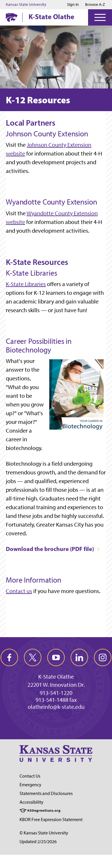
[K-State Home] (12, 17)
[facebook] (9, 657)
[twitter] (32, 657)
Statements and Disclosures (46, 793)
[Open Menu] (100, 17)
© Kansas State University (44, 833)
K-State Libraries (26, 284)
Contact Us (30, 776)
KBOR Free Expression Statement (51, 819)
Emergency (30, 784)
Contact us (19, 591)
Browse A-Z (95, 4)
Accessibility (31, 802)
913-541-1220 (56, 692)
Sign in (73, 4)
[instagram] (102, 657)
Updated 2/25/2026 (38, 841)
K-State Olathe (51, 16)
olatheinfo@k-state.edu (56, 706)
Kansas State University (26, 4)
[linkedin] (79, 657)
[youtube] (56, 657)
